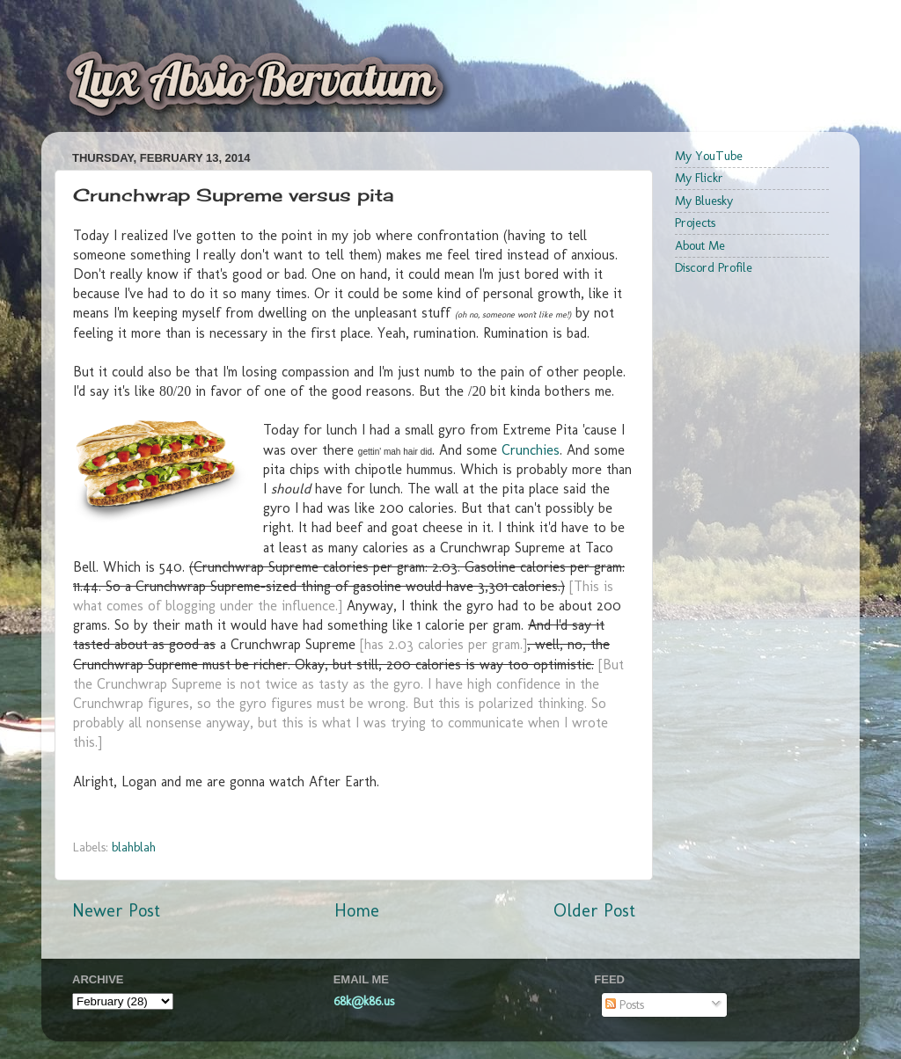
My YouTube (709, 156)
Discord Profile (713, 267)
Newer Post (116, 910)
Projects (695, 222)
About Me (700, 245)
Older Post (594, 910)
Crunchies (531, 450)
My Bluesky (704, 200)
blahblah (134, 847)
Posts (624, 1004)
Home (356, 910)
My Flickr (699, 178)
